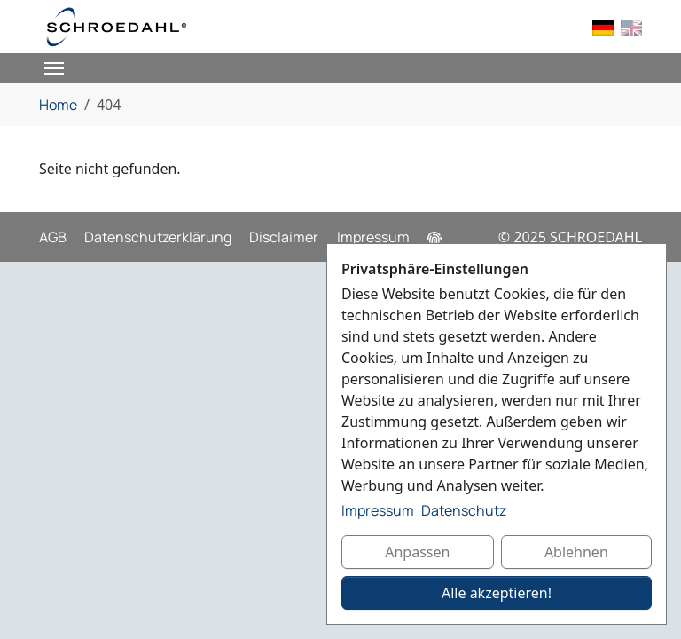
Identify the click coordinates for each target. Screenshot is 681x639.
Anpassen (417, 552)
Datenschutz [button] (463, 510)
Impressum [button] (377, 510)
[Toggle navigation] (54, 68)
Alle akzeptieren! (497, 593)
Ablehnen (576, 552)
